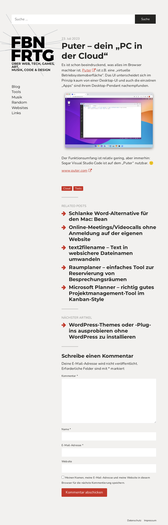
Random (19, 102)
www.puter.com (74, 170)
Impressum (150, 520)
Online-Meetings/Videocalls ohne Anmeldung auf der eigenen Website (112, 233)
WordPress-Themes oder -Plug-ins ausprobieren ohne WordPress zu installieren (110, 331)
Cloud (66, 188)
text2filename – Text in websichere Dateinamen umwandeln (101, 253)
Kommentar (70, 376)
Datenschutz (134, 520)
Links (16, 113)
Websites (20, 108)
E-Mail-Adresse (72, 445)
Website (67, 461)
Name (66, 429)
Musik (17, 97)
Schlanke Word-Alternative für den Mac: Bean (108, 216)
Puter (86, 70)
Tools (16, 92)
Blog (16, 86)
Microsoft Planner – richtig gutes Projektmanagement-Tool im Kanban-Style (111, 293)
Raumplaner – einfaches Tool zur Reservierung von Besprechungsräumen (111, 273)
